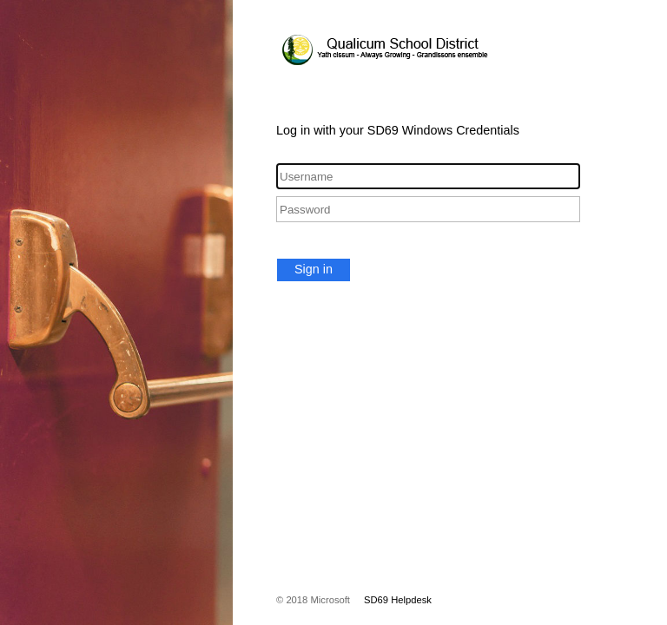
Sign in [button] (313, 269)
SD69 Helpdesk (398, 600)
